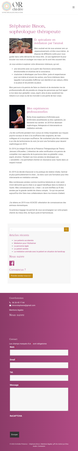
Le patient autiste (21, 249)
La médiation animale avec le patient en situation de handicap (39, 251)
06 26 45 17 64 (18, 302)
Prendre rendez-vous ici (21, 276)
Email (13, 360)
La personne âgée (21, 246)
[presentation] (27, 423)
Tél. (11, 372)
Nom (13, 347)
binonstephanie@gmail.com (23, 305)
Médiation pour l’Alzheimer (25, 243)
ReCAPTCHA (16, 416)
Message (15, 385)
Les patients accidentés (24, 240)
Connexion (41, 446)
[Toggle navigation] (73, 7)
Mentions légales (16, 310)
